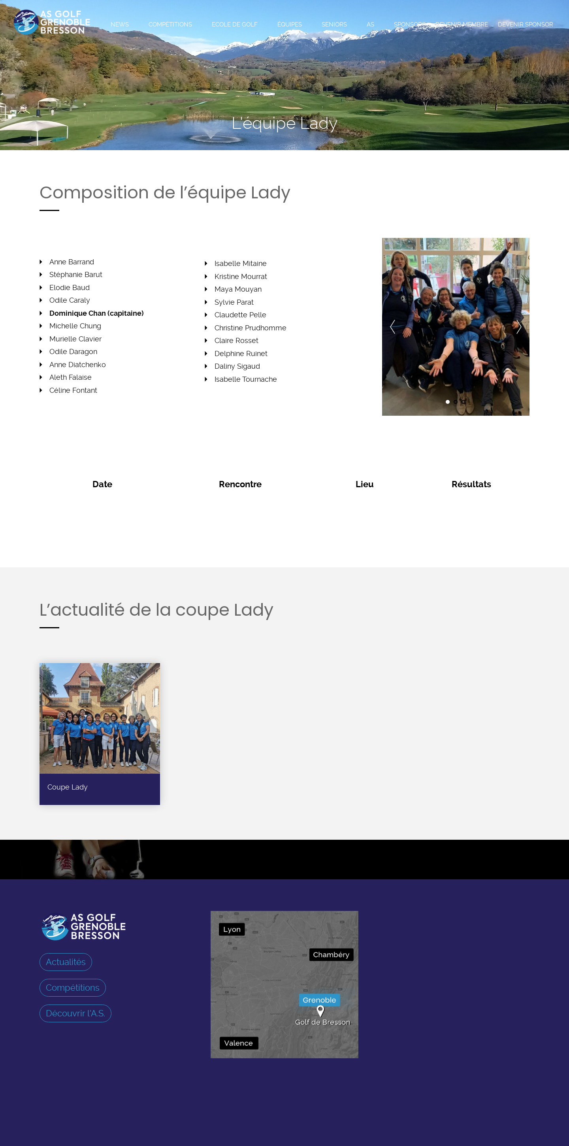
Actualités (66, 962)
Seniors (334, 24)
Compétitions (170, 24)
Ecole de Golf (235, 24)
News (120, 24)
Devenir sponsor (525, 24)
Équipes (289, 24)
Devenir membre (461, 24)
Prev (392, 327)
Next (519, 327)
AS (370, 24)
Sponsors (410, 24)
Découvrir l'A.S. (75, 1013)
